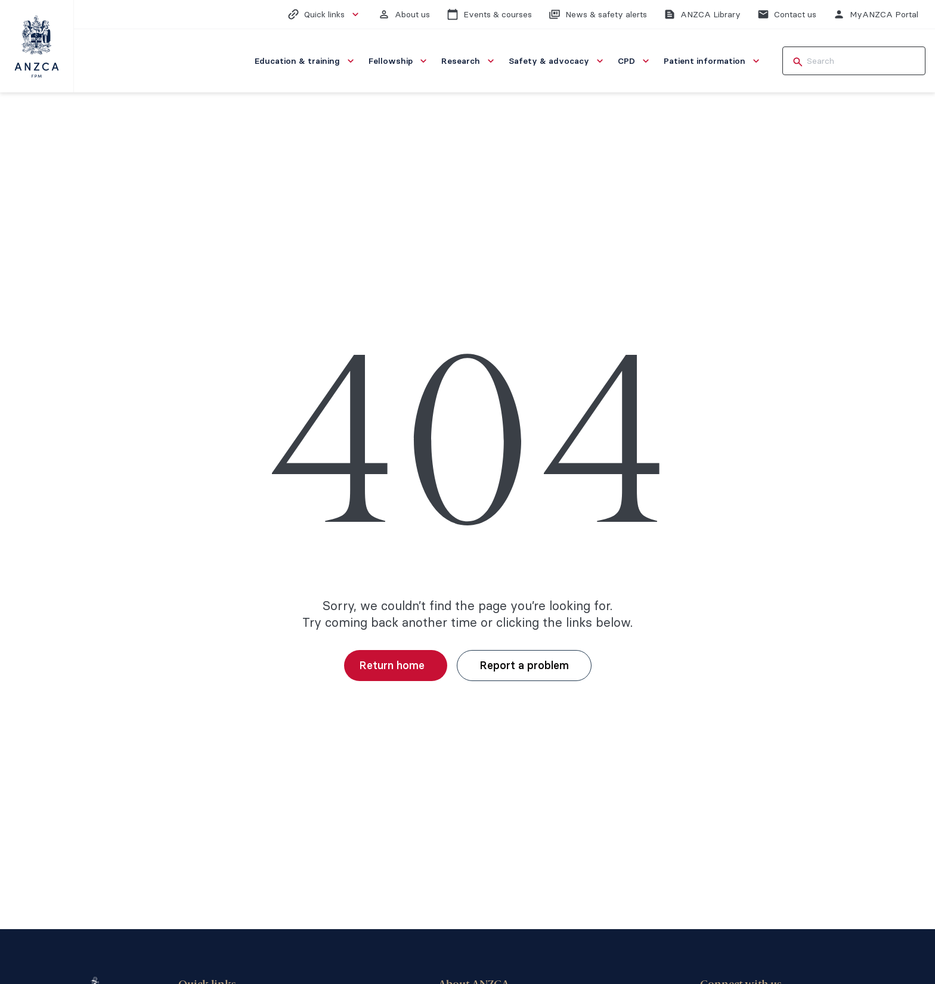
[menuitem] (306, 60)
